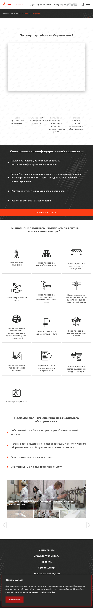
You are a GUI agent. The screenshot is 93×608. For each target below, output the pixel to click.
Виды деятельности (47, 555)
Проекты (46, 561)
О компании (16, 14)
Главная (5, 14)
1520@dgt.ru (58, 4)
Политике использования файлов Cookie (34, 592)
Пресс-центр (46, 567)
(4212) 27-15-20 (39, 4)
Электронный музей (46, 573)
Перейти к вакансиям (46, 212)
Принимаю (14, 599)
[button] (5, 525)
